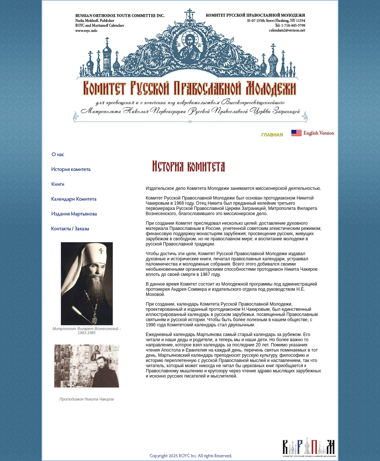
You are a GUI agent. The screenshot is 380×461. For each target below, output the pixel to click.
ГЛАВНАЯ (272, 135)
